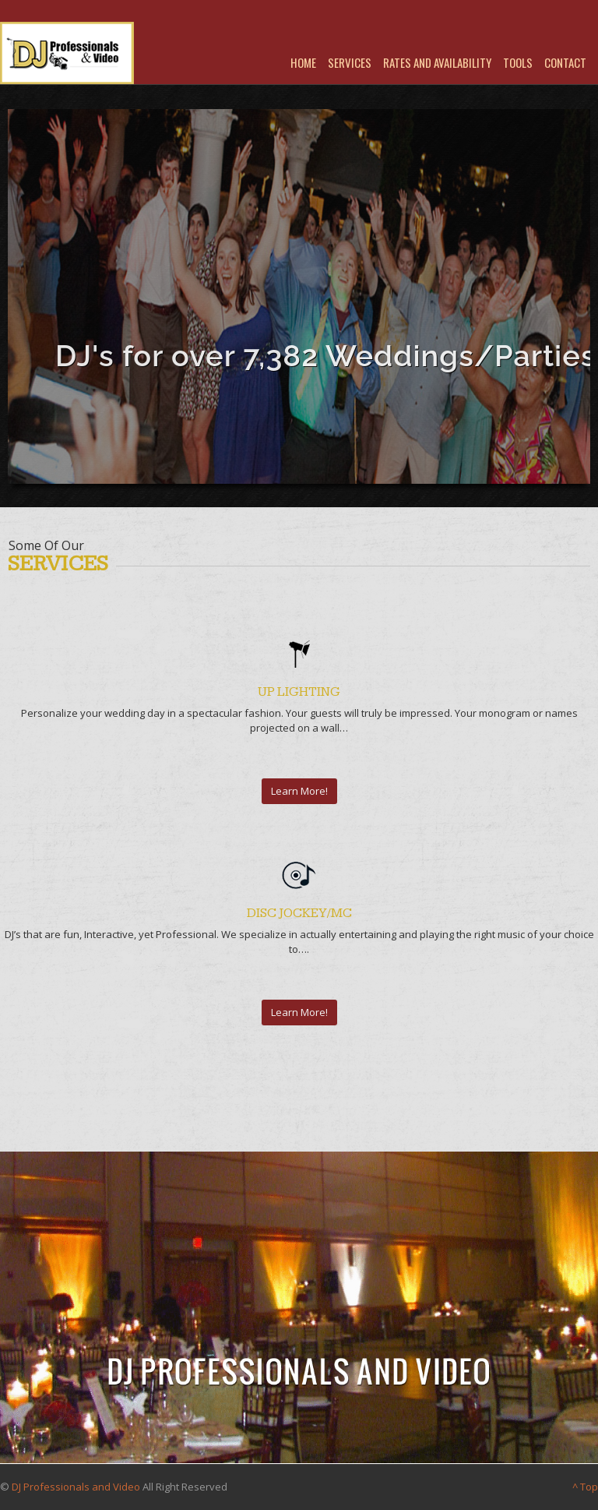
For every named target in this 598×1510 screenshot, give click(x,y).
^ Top (585, 1487)
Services (349, 62)
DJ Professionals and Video (76, 1487)
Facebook (302, 36)
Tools (518, 62)
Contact (565, 62)
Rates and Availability (437, 62)
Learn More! (299, 791)
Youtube (323, 36)
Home (303, 62)
